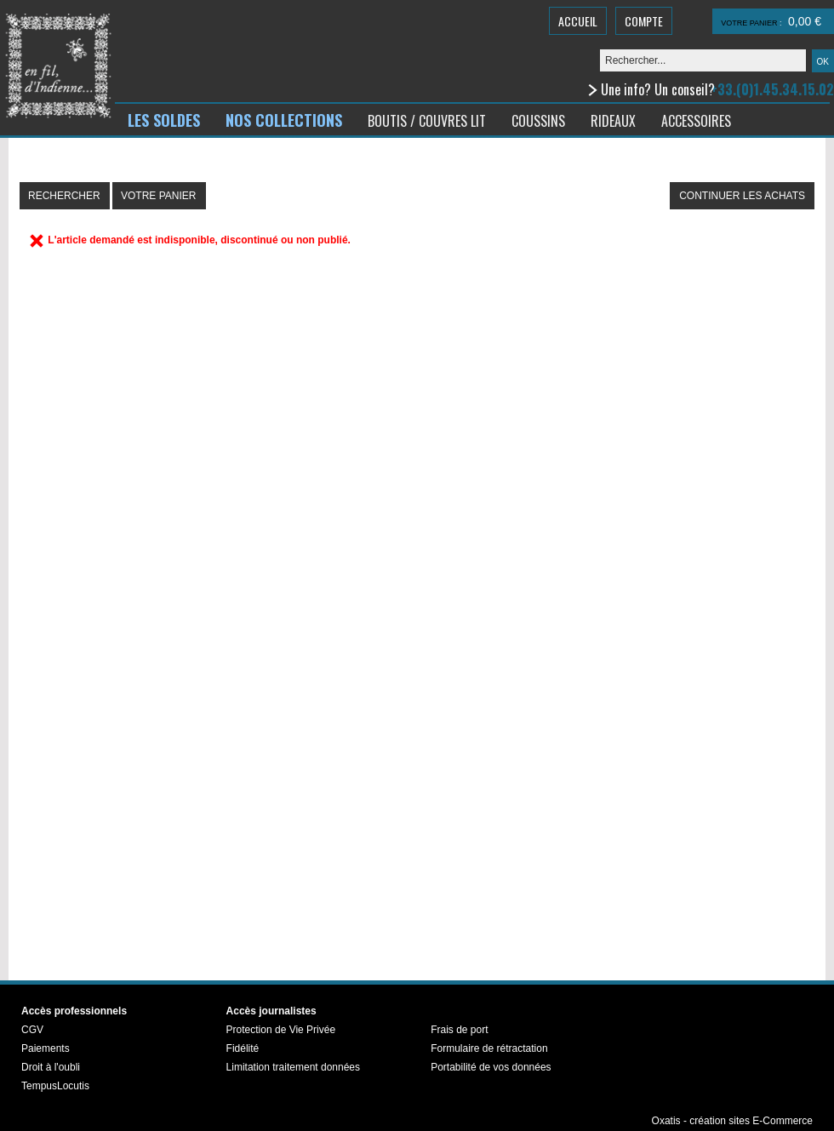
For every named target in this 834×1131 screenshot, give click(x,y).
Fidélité (243, 1048)
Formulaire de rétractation (489, 1048)
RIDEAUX (613, 121)
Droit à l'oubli (50, 1067)
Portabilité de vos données (491, 1067)
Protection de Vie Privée (281, 1030)
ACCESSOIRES (696, 121)
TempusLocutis (55, 1086)
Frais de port (459, 1030)
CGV (32, 1030)
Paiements (45, 1048)
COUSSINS (538, 121)
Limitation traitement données (293, 1067)
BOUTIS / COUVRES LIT (427, 121)
